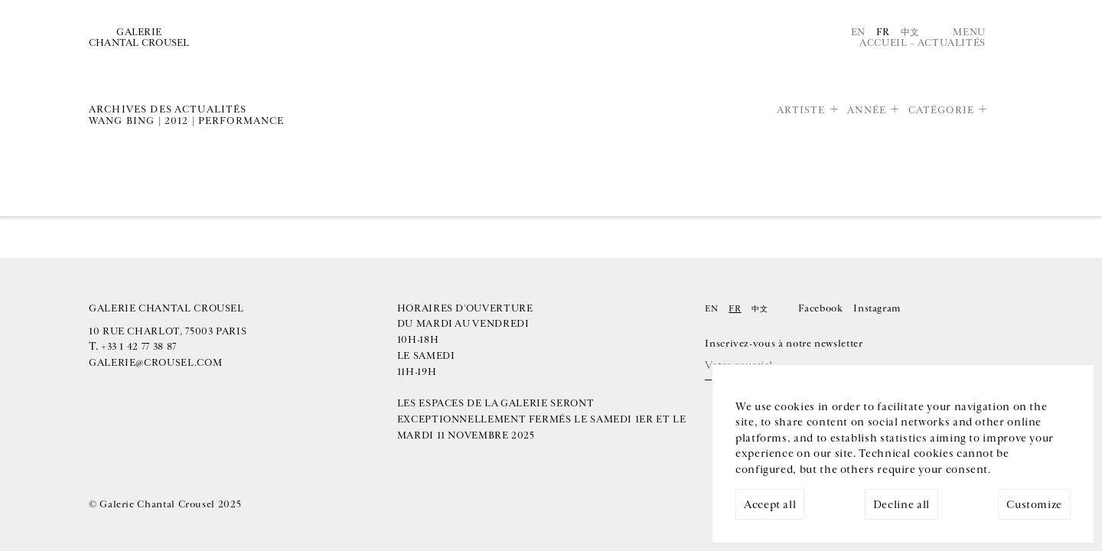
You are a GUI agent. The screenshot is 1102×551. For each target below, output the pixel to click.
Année (866, 110)
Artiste (801, 110)
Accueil (883, 43)
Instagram (877, 308)
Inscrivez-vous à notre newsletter (783, 343)
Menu (969, 32)
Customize (1034, 504)
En (858, 32)
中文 (910, 32)
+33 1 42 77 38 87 (139, 347)
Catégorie (941, 110)
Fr (883, 32)
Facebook (820, 308)
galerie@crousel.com (155, 363)
